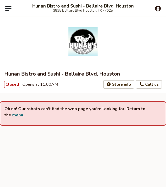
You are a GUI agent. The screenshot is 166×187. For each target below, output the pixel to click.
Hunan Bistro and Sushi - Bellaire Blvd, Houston (83, 6)
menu (17, 115)
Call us (149, 84)
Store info (118, 84)
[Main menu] (8, 8)
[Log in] (158, 8)
